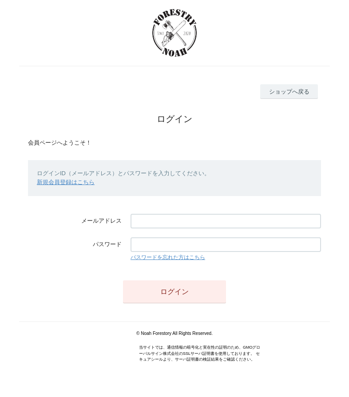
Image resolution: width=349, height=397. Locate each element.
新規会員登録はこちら (66, 182)
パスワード (107, 244)
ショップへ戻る (289, 91)
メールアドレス (101, 220)
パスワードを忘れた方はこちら (168, 257)
